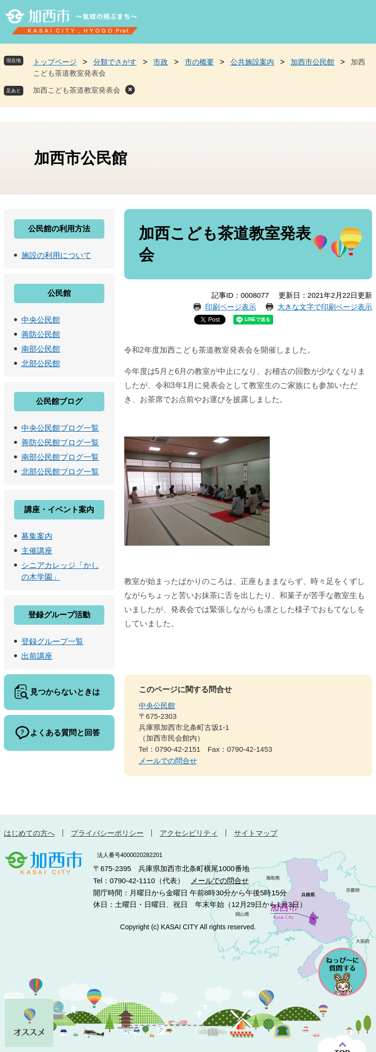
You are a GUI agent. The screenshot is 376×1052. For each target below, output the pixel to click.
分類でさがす (115, 62)
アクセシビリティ (189, 833)
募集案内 (36, 536)
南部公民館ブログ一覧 (60, 457)
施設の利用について (56, 255)
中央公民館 (157, 705)
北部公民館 (40, 363)
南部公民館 (40, 349)
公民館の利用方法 (59, 229)
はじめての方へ (29, 833)
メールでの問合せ (168, 761)
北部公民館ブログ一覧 (60, 472)
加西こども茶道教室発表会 (76, 90)
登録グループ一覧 (52, 641)
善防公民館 (40, 334)
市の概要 (199, 62)
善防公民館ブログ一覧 (60, 442)
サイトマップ (256, 833)
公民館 (59, 293)
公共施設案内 (252, 62)
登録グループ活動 (59, 615)
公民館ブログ (59, 401)
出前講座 (36, 656)
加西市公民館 (312, 62)
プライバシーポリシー (107, 833)
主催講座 (36, 551)
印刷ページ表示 (230, 307)
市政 (160, 62)
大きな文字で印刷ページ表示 (325, 307)
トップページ (55, 62)
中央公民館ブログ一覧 (60, 428)
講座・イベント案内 (59, 509)
